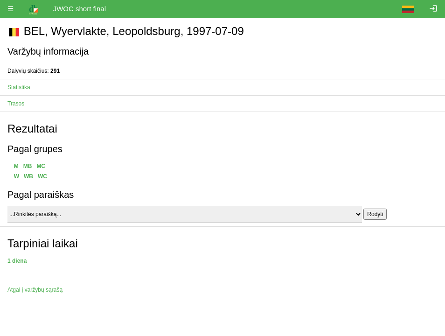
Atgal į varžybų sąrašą (35, 290)
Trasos (15, 103)
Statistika (18, 87)
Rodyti (375, 214)
